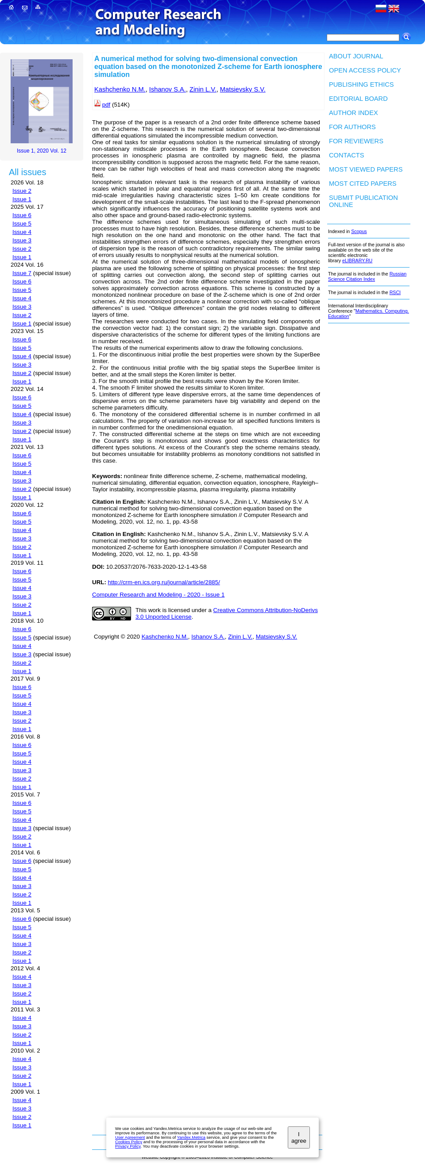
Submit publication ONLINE (363, 201)
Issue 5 (21, 223)
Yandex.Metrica (191, 1137)
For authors (352, 126)
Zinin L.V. (202, 89)
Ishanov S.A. (167, 89)
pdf (106, 104)
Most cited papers (363, 183)
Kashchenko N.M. (120, 89)
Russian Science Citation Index (367, 276)
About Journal (356, 56)
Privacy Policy (127, 1146)
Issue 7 (21, 273)
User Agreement (130, 1137)
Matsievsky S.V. (243, 89)
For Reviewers (356, 141)
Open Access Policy (365, 70)
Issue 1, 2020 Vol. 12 (41, 151)
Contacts (346, 155)
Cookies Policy (128, 1142)
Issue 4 (21, 232)
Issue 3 (21, 240)
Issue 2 (21, 191)
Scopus (359, 231)
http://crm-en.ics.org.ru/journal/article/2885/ (164, 582)
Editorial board (358, 98)
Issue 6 (21, 215)
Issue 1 (21, 199)
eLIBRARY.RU (357, 260)
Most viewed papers (365, 169)
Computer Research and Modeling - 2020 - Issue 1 (158, 594)
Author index (353, 112)
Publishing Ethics (361, 84)
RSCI (395, 292)
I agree (298, 1137)
